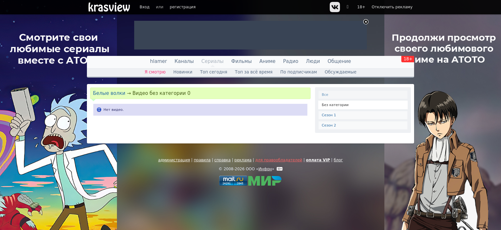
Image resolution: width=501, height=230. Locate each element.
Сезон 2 (329, 125)
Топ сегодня (213, 72)
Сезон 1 (329, 115)
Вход (145, 7)
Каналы (184, 61)
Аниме (267, 61)
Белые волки (109, 93)
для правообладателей (278, 160)
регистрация (183, 7)
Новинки (182, 72)
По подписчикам (298, 72)
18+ (361, 7)
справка (222, 160)
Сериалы (212, 61)
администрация (174, 160)
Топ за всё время (254, 72)
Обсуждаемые (340, 72)
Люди (313, 61)
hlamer (158, 61)
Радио (290, 61)
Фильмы (241, 61)
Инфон (265, 169)
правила (202, 160)
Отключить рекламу (392, 7)
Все (325, 95)
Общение (339, 61)
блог (338, 160)
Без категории (335, 105)
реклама (243, 160)
